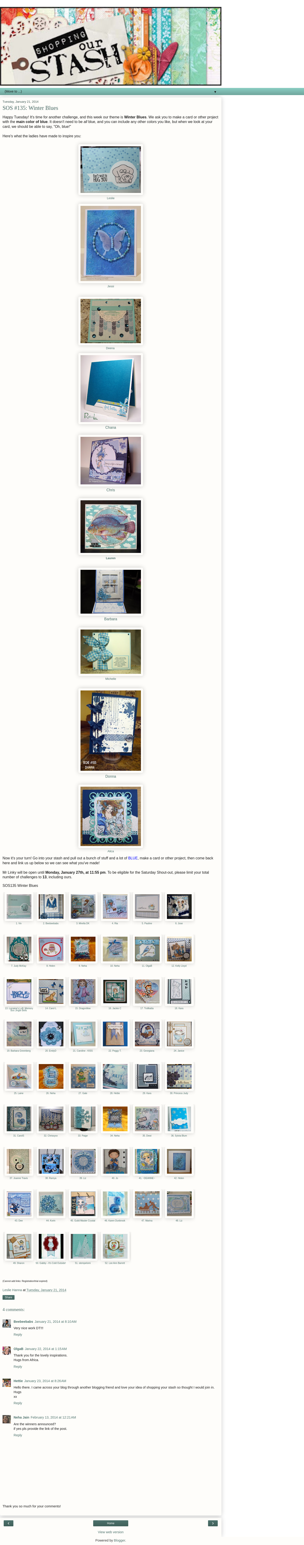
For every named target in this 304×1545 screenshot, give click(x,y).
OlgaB (18, 1349)
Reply (18, 1334)
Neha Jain (21, 1417)
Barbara (110, 619)
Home (110, 1523)
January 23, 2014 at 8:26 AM (45, 1381)
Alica (110, 851)
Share (8, 1297)
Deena (110, 348)
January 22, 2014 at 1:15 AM (46, 1349)
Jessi (110, 286)
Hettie (18, 1381)
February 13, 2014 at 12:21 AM (53, 1417)
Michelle (110, 679)
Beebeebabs (23, 1321)
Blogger (119, 1540)
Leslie (110, 198)
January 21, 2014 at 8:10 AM (56, 1321)
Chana (110, 427)
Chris (111, 490)
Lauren (111, 558)
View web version (111, 1532)
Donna (110, 776)
